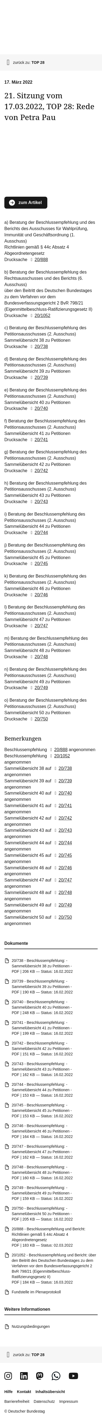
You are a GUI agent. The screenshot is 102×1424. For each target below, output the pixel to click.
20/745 (38, 563)
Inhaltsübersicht (50, 1392)
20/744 (38, 532)
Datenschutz (44, 1401)
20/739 (38, 377)
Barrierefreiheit (16, 1401)
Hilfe (8, 1392)
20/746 (38, 594)
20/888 (38, 259)
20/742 (38, 470)
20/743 (38, 501)
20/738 (38, 346)
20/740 (38, 408)
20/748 (38, 656)
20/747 (38, 625)
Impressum (68, 1401)
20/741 (38, 439)
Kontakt (24, 1392)
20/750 (38, 718)
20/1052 (39, 315)
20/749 (38, 687)
